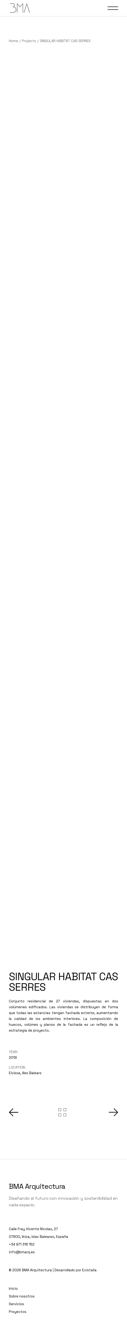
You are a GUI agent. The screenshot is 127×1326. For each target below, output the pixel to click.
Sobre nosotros (22, 1264)
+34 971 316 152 (22, 1212)
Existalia (89, 1238)
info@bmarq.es (22, 1220)
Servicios (16, 1271)
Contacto (17, 1297)
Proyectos (17, 1279)
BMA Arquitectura (37, 1154)
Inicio (13, 1256)
